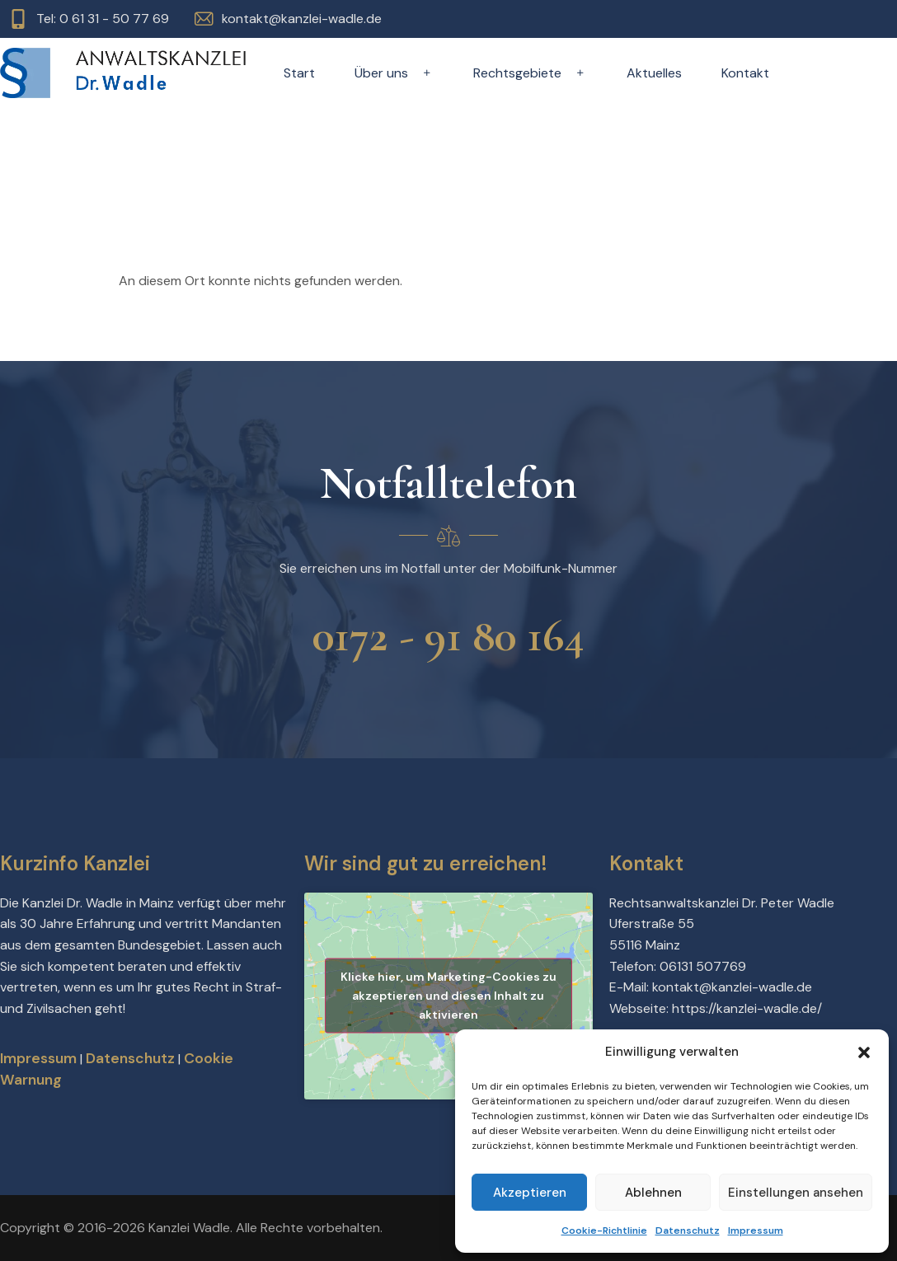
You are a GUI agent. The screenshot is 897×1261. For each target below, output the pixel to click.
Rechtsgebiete (530, 73)
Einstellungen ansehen (795, 1192)
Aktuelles (654, 73)
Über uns (394, 73)
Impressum (755, 1230)
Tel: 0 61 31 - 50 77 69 (102, 18)
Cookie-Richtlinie (604, 1230)
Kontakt (745, 73)
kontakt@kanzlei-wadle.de (302, 18)
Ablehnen (653, 1192)
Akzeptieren (529, 1192)
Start (299, 73)
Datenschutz (687, 1230)
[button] (864, 1052)
